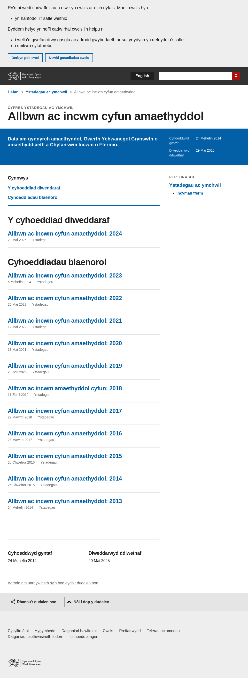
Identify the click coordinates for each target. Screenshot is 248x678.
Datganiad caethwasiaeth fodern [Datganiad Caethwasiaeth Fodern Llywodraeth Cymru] (35, 637)
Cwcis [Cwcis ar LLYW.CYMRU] (108, 631)
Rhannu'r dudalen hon (36, 602)
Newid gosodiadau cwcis (69, 58)
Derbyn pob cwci (25, 58)
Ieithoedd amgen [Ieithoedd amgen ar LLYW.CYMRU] (84, 637)
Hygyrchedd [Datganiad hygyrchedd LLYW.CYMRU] (45, 631)
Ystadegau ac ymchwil (46, 92)
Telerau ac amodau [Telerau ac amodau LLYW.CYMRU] (163, 631)
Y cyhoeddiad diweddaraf (34, 188)
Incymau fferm (190, 193)
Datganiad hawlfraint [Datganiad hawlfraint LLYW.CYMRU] (79, 631)
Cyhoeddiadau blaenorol (33, 197)
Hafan (13, 92)
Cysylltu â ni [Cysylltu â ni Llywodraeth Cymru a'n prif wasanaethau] (18, 631)
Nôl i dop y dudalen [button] (91, 602)
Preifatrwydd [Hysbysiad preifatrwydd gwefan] (130, 631)
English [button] (142, 76)
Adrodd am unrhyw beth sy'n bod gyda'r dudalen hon (53, 583)
